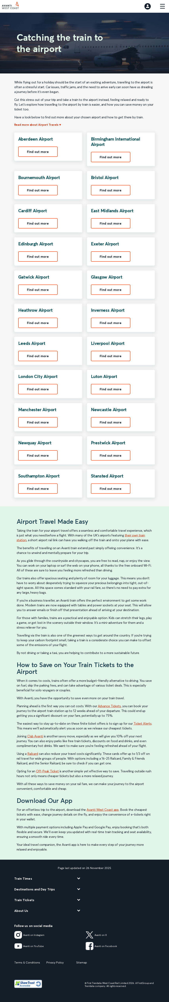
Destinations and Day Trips (34, 889)
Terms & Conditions (27, 962)
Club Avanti (35, 736)
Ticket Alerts (143, 723)
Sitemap (81, 962)
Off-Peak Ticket (47, 771)
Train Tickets (24, 900)
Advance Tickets (109, 706)
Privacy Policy (55, 962)
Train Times (23, 878)
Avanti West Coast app (103, 810)
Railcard (32, 754)
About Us (21, 911)
